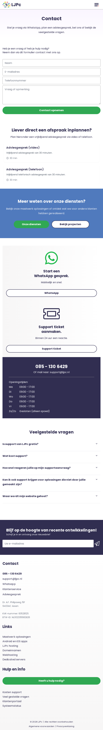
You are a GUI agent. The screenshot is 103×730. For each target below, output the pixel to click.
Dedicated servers (14, 659)
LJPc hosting (10, 646)
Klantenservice (12, 589)
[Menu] (96, 4)
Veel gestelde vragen (16, 697)
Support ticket (51, 349)
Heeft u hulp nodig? (51, 681)
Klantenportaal (12, 701)
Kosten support (12, 692)
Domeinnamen (12, 650)
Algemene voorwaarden (41, 726)
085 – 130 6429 (12, 573)
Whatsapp (9, 584)
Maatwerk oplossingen (17, 637)
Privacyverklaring (65, 726)
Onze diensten (31, 224)
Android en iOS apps (15, 641)
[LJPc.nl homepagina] (12, 4)
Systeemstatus (12, 706)
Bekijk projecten (70, 224)
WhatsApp (51, 293)
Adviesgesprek (12, 594)
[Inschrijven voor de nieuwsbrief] (97, 543)
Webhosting (10, 655)
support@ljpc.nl (12, 579)
